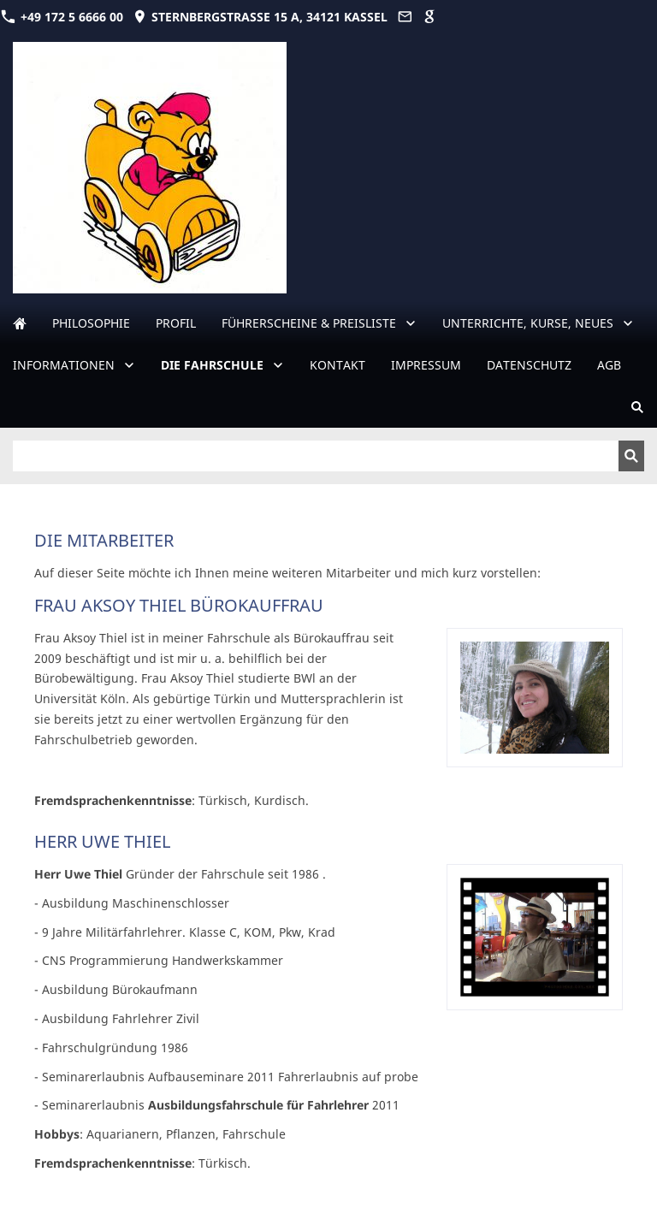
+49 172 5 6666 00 (61, 17)
